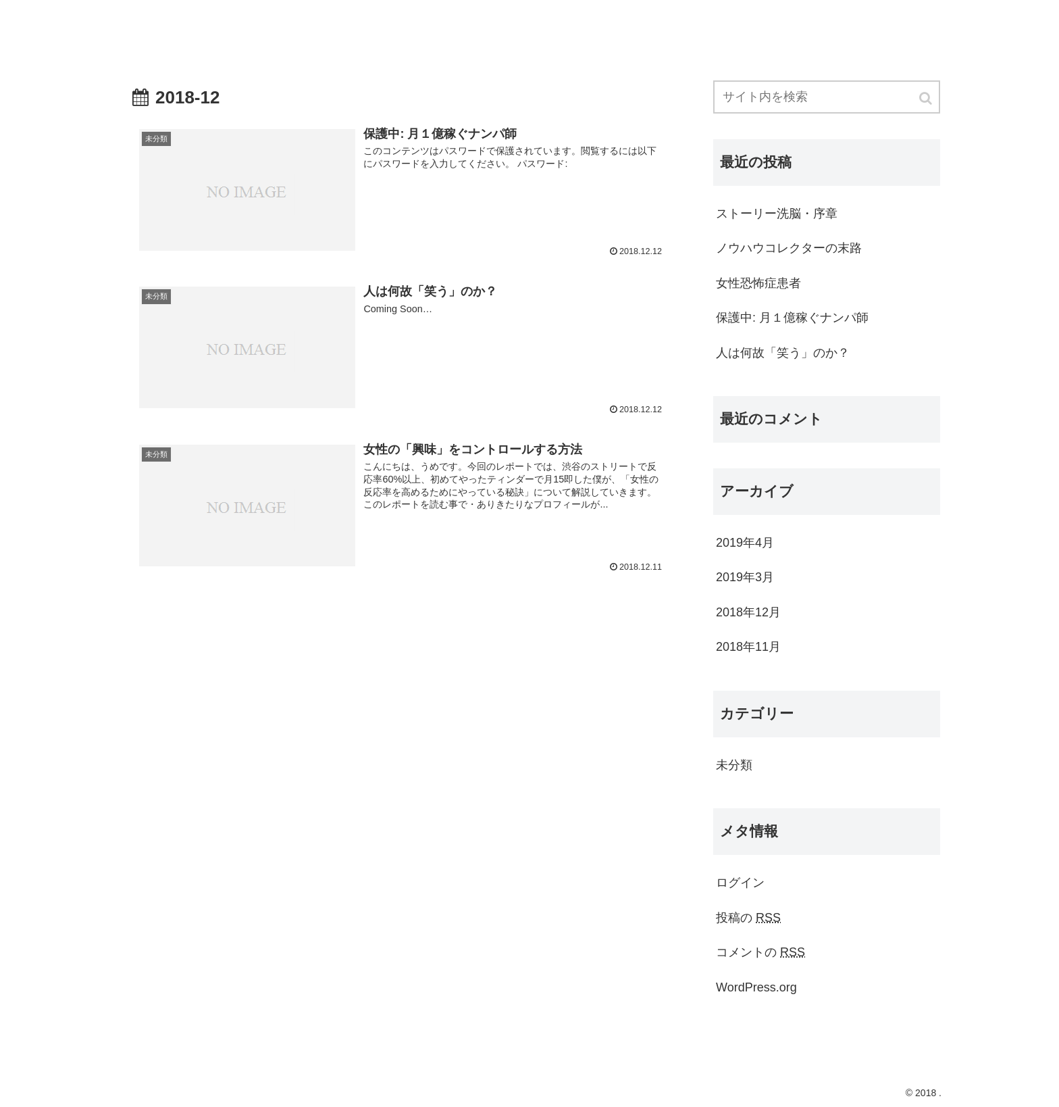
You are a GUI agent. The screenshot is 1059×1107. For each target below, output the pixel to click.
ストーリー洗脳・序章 (776, 213)
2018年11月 (748, 647)
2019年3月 (745, 577)
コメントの (760, 952)
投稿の (748, 918)
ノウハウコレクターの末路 (789, 248)
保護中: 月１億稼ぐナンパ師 (792, 317)
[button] (926, 98)
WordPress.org (756, 987)
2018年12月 (748, 612)
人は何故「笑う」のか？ (783, 353)
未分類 (734, 765)
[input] (826, 97)
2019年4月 (745, 542)
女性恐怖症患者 (758, 283)
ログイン (740, 882)
